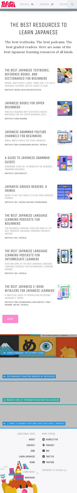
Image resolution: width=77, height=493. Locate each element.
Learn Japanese (27, 456)
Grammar (46, 4)
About (32, 439)
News (32, 462)
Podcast (48, 445)
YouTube (48, 462)
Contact (30, 445)
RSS (45, 450)
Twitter (48, 456)
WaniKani (30, 477)
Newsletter (50, 439)
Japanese (27, 4)
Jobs (32, 450)
